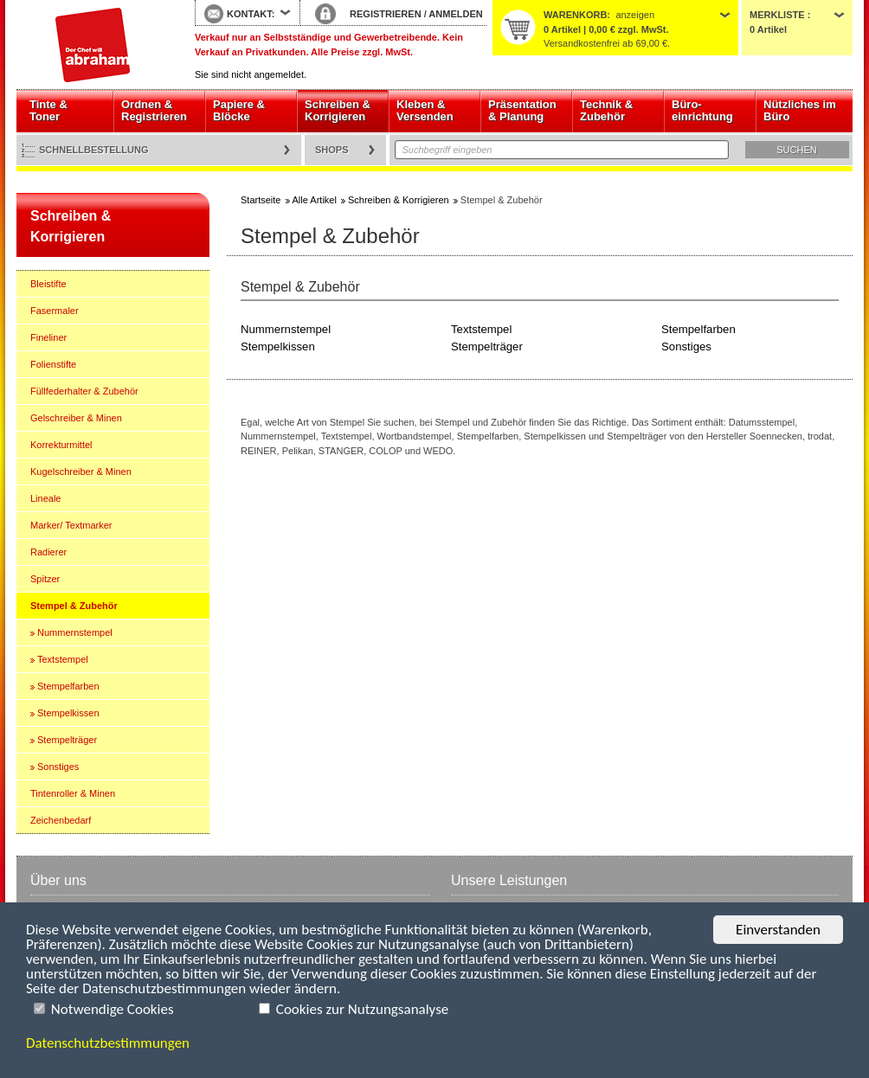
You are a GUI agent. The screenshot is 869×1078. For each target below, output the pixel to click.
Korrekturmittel (61, 445)
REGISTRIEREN (386, 14)
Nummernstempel (75, 632)
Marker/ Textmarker (71, 525)
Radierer (48, 552)
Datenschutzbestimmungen (108, 1043)
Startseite (92, 45)
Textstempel (62, 659)
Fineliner (48, 337)
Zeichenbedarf (60, 820)
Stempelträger (67, 740)
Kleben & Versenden (425, 110)
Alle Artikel (315, 200)
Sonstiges (58, 766)
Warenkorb (575, 15)
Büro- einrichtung (702, 110)
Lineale (45, 498)
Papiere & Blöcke (239, 110)
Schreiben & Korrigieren (337, 110)
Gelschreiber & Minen (76, 418)
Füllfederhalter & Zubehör (84, 391)
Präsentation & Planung (522, 110)
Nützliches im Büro (799, 110)
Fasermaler (54, 310)
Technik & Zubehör (606, 110)
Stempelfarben (68, 686)
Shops (332, 149)
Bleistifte (48, 284)
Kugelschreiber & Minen (81, 471)
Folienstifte (53, 364)
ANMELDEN (455, 14)
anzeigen (634, 15)
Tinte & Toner (48, 110)
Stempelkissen (68, 713)
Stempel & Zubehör (74, 605)
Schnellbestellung (94, 149)
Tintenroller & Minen (72, 793)
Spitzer (45, 579)
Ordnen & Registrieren (154, 110)
